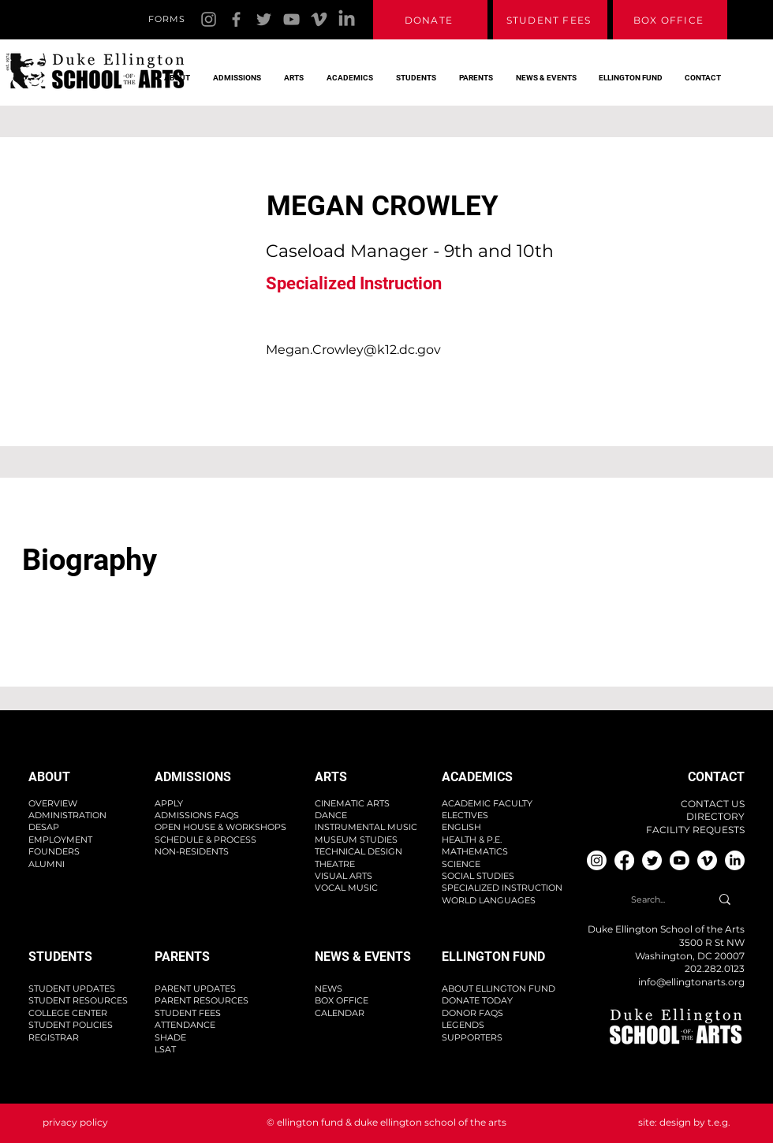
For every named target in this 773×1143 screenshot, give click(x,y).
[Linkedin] (347, 19)
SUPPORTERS (472, 1037)
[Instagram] (208, 19)
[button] (172, 71)
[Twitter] (264, 19)
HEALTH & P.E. (472, 839)
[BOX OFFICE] (670, 19)
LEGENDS (463, 1024)
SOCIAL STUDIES (478, 875)
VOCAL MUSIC (346, 887)
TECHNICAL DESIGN (358, 851)
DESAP (43, 826)
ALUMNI (46, 863)
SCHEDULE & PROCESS (205, 839)
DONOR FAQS (472, 1012)
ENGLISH (461, 826)
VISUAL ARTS (343, 875)
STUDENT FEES (188, 1012)
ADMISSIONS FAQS (197, 815)
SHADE (170, 1037)
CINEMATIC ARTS (352, 803)
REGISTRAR (53, 1037)
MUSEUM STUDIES (356, 839)
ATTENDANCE (185, 1024)
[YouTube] (291, 19)
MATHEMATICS (475, 851)
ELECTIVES (465, 815)
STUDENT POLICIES (70, 1024)
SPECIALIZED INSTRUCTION (502, 887)
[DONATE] (430, 19)
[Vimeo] (319, 19)
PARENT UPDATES (195, 988)
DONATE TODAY (477, 1000)
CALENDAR (339, 1012)
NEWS (328, 988)
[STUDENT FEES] (550, 19)
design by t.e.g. (694, 1122)
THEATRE (335, 863)
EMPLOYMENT (60, 839)
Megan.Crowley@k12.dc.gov (353, 349)
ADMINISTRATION (67, 815)
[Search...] (648, 900)
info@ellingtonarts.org (691, 982)
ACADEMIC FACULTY (487, 803)
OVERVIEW (52, 803)
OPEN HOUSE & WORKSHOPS (220, 826)
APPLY (169, 803)
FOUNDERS (54, 851)
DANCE (331, 815)
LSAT (165, 1049)
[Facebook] (236, 19)
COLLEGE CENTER (67, 1012)
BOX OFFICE (341, 1000)
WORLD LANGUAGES (489, 900)
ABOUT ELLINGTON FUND (498, 988)
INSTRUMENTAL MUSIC (366, 826)
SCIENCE (461, 863)
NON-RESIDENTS (192, 851)
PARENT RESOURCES (201, 1000)
